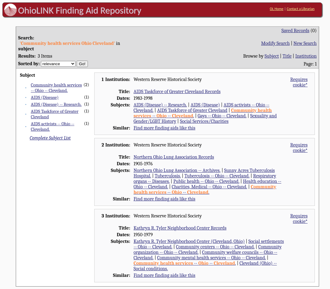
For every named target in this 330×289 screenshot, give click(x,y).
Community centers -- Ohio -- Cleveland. (215, 247)
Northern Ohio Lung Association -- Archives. (177, 170)
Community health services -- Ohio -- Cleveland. (56, 87)
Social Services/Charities (204, 121)
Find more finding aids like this (164, 128)
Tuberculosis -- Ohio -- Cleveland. (217, 176)
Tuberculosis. (168, 176)
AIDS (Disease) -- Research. (56, 104)
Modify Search (275, 43)
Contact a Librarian (301, 9)
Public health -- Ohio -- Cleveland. (206, 181)
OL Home (276, 9)
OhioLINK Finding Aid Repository (80, 10)
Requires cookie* (299, 82)
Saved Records (295, 30)
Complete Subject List (50, 138)
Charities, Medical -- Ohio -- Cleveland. (209, 187)
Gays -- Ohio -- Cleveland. (222, 116)
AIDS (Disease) (45, 97)
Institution (306, 56)
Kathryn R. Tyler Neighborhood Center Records (180, 228)
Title (287, 56)
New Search (305, 43)
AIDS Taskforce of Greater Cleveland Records (177, 91)
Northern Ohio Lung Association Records (174, 157)
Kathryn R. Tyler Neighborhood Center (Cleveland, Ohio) (189, 241)
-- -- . (205, 189)
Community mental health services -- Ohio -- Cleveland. (211, 257)
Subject (272, 56)
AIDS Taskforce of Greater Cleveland (192, 110)
